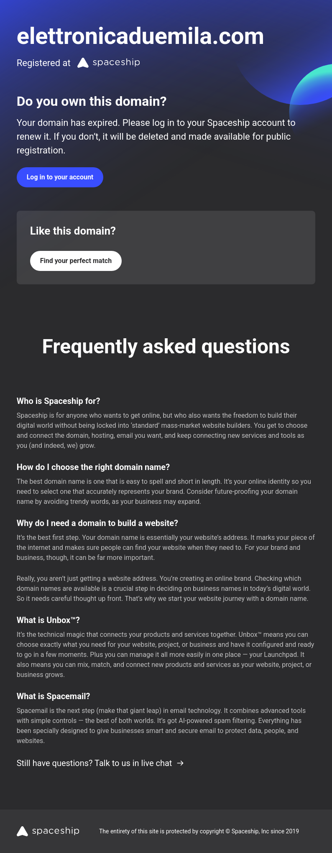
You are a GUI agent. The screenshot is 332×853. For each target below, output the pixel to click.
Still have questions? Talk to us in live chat (101, 763)
